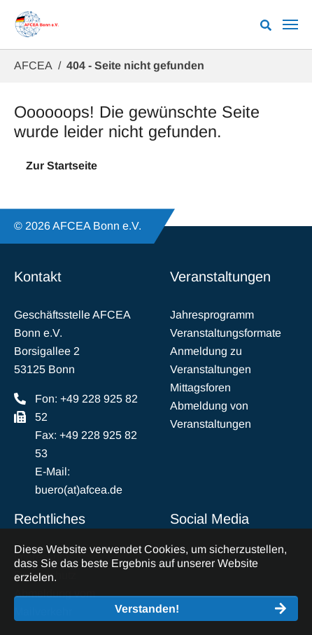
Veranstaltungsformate (225, 333)
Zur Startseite (61, 166)
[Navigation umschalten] (290, 24)
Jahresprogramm (212, 315)
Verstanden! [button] (147, 609)
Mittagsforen (200, 387)
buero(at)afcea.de (78, 490)
